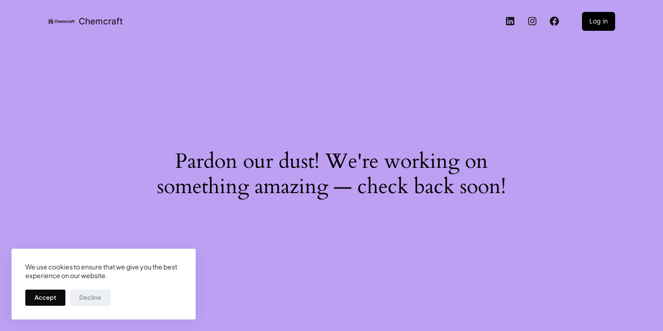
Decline (90, 297)
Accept (45, 297)
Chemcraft (101, 21)
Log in (598, 21)
